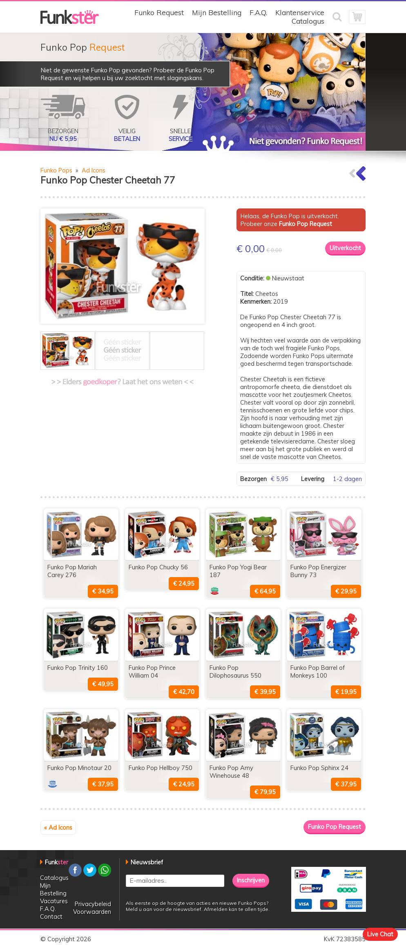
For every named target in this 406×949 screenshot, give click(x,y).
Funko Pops (56, 170)
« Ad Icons (58, 827)
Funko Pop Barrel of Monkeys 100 (317, 671)
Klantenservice (299, 12)
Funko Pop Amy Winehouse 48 (231, 771)
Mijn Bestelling (216, 12)
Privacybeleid (93, 904)
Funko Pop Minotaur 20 (79, 768)
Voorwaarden (92, 911)
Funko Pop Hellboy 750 (160, 768)
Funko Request (159, 12)
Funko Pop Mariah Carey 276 (72, 571)
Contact (51, 916)
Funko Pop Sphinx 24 (319, 768)
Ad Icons (93, 170)
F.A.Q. (258, 12)
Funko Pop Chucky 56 (158, 567)
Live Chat (380, 934)
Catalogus (308, 21)
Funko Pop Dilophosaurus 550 (235, 671)
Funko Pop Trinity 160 (77, 667)
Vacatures (54, 901)
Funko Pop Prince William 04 (152, 671)
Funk (56, 862)
